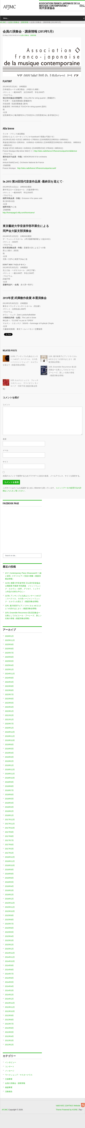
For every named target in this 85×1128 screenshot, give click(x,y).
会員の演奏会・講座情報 (28, 35)
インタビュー (10, 1062)
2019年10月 (10, 740)
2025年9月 (9, 644)
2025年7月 (9, 653)
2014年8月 (9, 970)
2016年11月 (10, 861)
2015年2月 (9, 945)
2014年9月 (9, 965)
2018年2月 (9, 811)
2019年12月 (10, 732)
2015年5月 (9, 932)
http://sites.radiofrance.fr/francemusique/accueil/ (36, 168)
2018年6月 (9, 794)
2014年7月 (9, 974)
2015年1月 (9, 949)
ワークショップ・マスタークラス (18, 1075)
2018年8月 (9, 786)
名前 (4, 439)
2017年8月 (9, 836)
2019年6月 (9, 744)
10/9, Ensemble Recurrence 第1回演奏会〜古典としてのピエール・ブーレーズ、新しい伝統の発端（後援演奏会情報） (23, 615)
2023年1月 (9, 711)
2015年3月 (9, 940)
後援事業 (8, 1087)
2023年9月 (9, 686)
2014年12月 (10, 953)
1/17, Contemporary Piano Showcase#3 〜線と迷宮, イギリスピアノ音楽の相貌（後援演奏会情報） (23, 576)
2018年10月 (10, 778)
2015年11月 (10, 907)
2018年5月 (9, 799)
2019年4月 (9, 753)
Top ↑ (81, 1110)
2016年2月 (9, 895)
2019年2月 (9, 761)
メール (5, 450)
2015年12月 (10, 903)
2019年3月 (9, 757)
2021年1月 (9, 719)
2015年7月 (9, 924)
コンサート (9, 1066)
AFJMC (20, 8)
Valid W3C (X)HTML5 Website (68, 1106)
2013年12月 (10, 1003)
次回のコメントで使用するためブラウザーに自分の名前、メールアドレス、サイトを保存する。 (42, 476)
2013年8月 (9, 1020)
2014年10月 (10, 961)
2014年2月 (9, 995)
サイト (5, 462)
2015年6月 (9, 928)
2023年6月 (9, 699)
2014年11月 (10, 957)
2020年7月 (9, 724)
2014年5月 (9, 982)
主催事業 (8, 1079)
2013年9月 (9, 1015)
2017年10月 (10, 828)
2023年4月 (9, 707)
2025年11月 (10, 640)
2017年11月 (10, 824)
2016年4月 (9, 886)
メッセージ (9, 1071)
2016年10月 (10, 865)
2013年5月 (9, 1032)
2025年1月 (9, 669)
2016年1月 (9, 899)
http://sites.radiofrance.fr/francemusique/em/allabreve (55, 151)
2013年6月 (9, 1028)
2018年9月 (9, 782)
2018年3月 (9, 807)
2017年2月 (9, 853)
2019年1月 (9, 765)
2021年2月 (9, 715)
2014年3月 (9, 990)
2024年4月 (9, 682)
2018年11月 (10, 774)
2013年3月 (9, 1040)
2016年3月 (9, 890)
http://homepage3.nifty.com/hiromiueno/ (19, 213)
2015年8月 (9, 920)
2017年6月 (9, 844)
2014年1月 (9, 999)
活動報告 (8, 1091)
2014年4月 (9, 986)
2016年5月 (9, 882)
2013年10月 (10, 1011)
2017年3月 (9, 849)
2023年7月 (9, 694)
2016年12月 (10, 857)
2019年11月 (10, 736)
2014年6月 (9, 978)
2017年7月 (9, 840)
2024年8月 (9, 678)
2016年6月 (9, 878)
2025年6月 (9, 657)
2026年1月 (9, 636)
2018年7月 (9, 790)
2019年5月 (9, 749)
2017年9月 (9, 832)
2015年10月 (10, 911)
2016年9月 (9, 870)
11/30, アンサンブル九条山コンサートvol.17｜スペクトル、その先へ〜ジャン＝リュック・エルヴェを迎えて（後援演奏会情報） (23, 598)
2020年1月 (9, 728)
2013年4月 (9, 1036)
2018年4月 (9, 803)
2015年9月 (9, 915)
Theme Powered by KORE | (67, 1110)
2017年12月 (10, 819)
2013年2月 (9, 1045)
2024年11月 (10, 674)
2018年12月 (10, 769)
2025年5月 (9, 661)
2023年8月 (9, 690)
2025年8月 (9, 649)
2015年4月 (9, 936)
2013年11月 (10, 1007)
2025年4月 (9, 665)
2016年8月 (9, 874)
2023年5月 (9, 703)
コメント (6, 405)
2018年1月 (9, 815)
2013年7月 (9, 1024)
